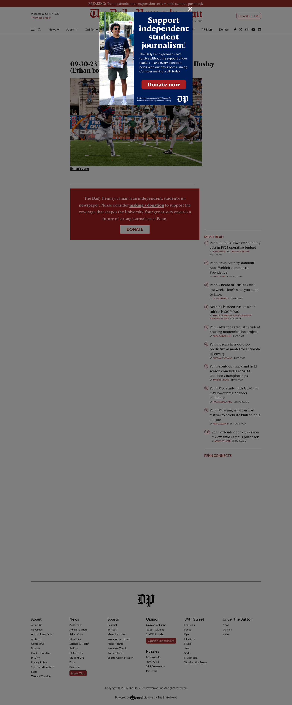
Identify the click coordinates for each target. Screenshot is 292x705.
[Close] (190, 9)
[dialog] (146, 352)
